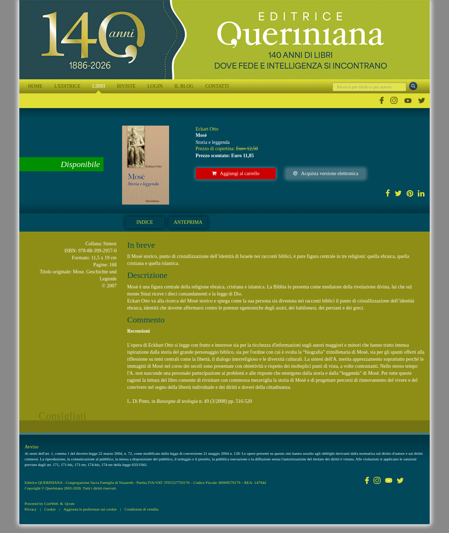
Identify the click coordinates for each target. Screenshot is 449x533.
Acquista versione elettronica (325, 173)
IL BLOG (183, 86)
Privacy (30, 509)
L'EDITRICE (67, 86)
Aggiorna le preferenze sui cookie (90, 509)
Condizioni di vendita (142, 509)
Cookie (49, 509)
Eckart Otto (207, 129)
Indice (144, 222)
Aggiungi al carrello (236, 173)
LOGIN (155, 86)
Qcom (69, 503)
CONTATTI (217, 86)
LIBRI (98, 86)
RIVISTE (126, 86)
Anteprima (188, 222)
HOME (35, 86)
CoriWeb (51, 503)
